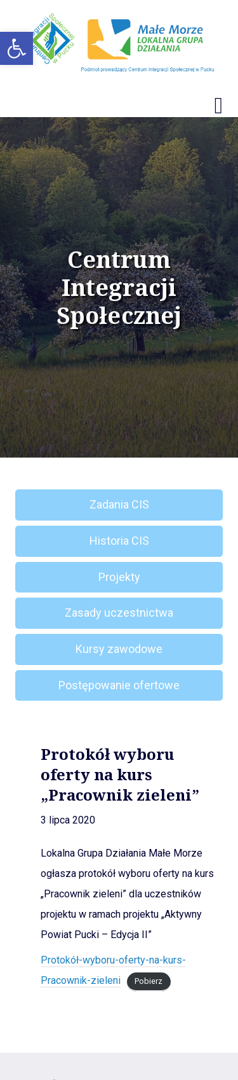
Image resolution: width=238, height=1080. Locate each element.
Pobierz (148, 981)
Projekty (119, 577)
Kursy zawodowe (119, 649)
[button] (16, 48)
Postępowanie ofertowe (119, 685)
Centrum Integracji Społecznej (119, 288)
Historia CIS (119, 540)
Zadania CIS (119, 504)
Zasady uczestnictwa (119, 612)
